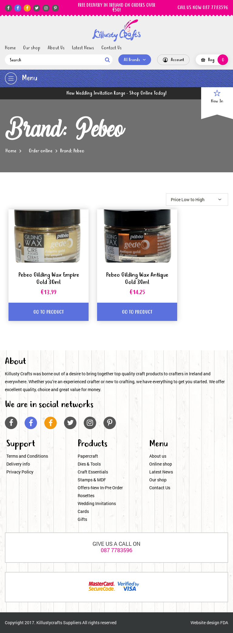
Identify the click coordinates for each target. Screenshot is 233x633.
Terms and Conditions (27, 456)
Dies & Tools (89, 464)
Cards (83, 511)
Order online (40, 151)
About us (157, 456)
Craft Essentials (93, 472)
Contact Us (111, 48)
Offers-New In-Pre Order (100, 487)
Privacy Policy (19, 472)
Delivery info (18, 464)
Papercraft (88, 456)
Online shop (160, 464)
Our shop (31, 48)
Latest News (83, 48)
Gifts (82, 519)
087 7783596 (116, 550)
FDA (224, 622)
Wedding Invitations (97, 503)
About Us (56, 48)
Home (10, 48)
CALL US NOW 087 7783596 (202, 8)
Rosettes (86, 495)
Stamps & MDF (92, 480)
